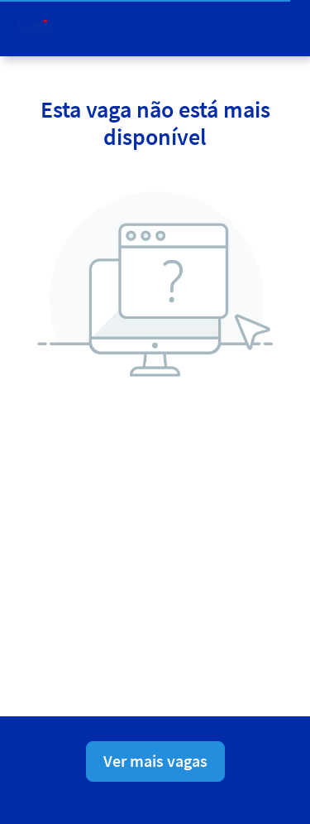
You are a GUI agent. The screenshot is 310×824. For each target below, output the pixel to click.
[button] (285, 28)
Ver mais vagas (155, 760)
